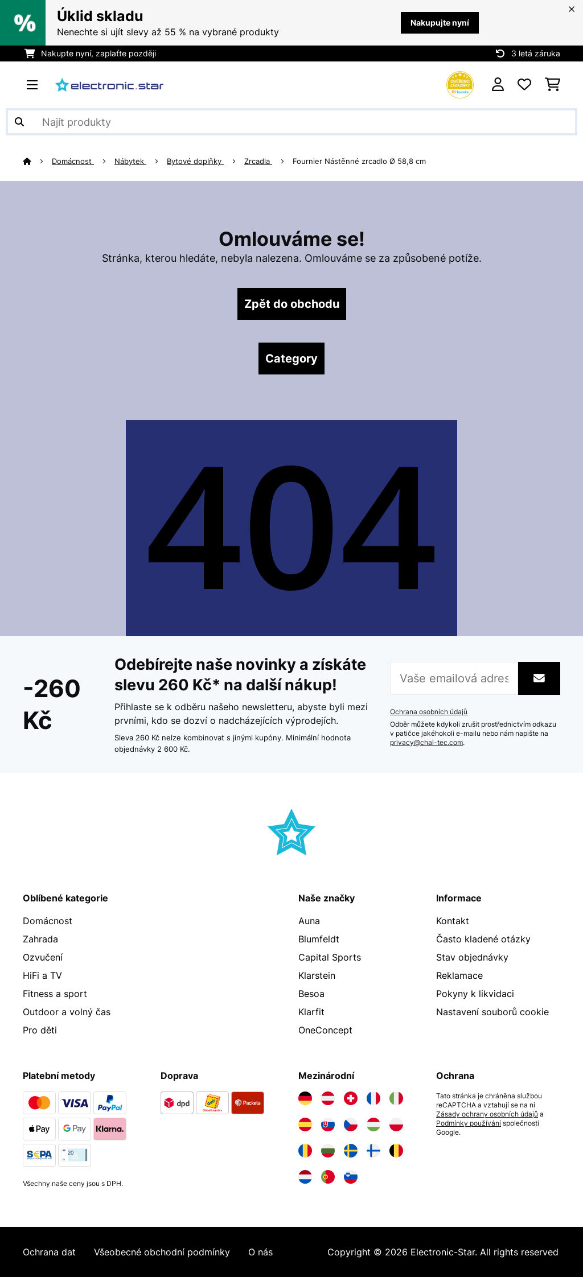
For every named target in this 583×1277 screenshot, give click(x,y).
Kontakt (452, 920)
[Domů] (37, 161)
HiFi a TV (42, 975)
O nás (260, 1252)
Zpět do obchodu (291, 304)
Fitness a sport (55, 993)
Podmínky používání (468, 1123)
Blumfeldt (318, 939)
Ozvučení (43, 957)
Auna (309, 920)
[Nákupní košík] (552, 85)
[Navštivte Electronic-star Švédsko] (351, 1150)
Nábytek (130, 161)
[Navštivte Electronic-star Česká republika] (351, 1124)
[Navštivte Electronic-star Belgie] (396, 1150)
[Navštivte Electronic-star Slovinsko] (351, 1177)
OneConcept (325, 1030)
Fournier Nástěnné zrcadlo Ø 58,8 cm (360, 161)
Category (291, 358)
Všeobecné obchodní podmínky (162, 1252)
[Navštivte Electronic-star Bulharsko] (328, 1150)
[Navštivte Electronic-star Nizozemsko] (305, 1177)
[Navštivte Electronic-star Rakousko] (328, 1098)
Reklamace (459, 975)
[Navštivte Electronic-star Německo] (305, 1098)
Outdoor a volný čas (66, 1012)
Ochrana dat (49, 1252)
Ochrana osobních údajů (428, 712)
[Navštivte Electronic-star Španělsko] (305, 1124)
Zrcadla (258, 161)
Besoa (311, 993)
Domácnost (73, 161)
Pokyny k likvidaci (475, 993)
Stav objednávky (472, 957)
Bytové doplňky (195, 161)
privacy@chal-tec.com (426, 743)
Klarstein (316, 975)
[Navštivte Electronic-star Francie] (373, 1098)
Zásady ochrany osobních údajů (487, 1114)
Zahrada (40, 939)
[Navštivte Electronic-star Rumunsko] (305, 1150)
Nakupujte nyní (439, 22)
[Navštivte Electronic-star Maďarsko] (373, 1124)
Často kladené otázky (483, 939)
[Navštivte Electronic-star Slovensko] (328, 1124)
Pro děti (40, 1030)
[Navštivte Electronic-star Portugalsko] (328, 1177)
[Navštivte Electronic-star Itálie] (396, 1098)
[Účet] (498, 85)
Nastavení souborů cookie (492, 1012)
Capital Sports (329, 957)
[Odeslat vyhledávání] (19, 122)
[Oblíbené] (524, 85)
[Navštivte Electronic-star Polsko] (396, 1124)
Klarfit (311, 1012)
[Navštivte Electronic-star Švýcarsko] (351, 1098)
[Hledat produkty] (291, 121)
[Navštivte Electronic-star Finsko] (373, 1150)
